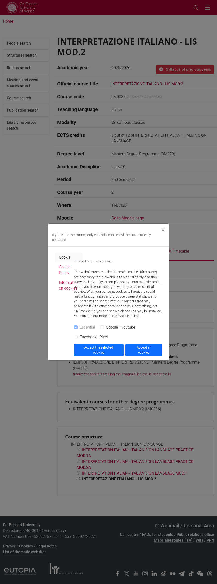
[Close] (163, 229)
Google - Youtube (120, 327)
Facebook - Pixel (94, 337)
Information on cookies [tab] (69, 285)
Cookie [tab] (64, 257)
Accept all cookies (144, 350)
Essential (87, 327)
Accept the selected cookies (98, 350)
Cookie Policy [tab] (64, 270)
